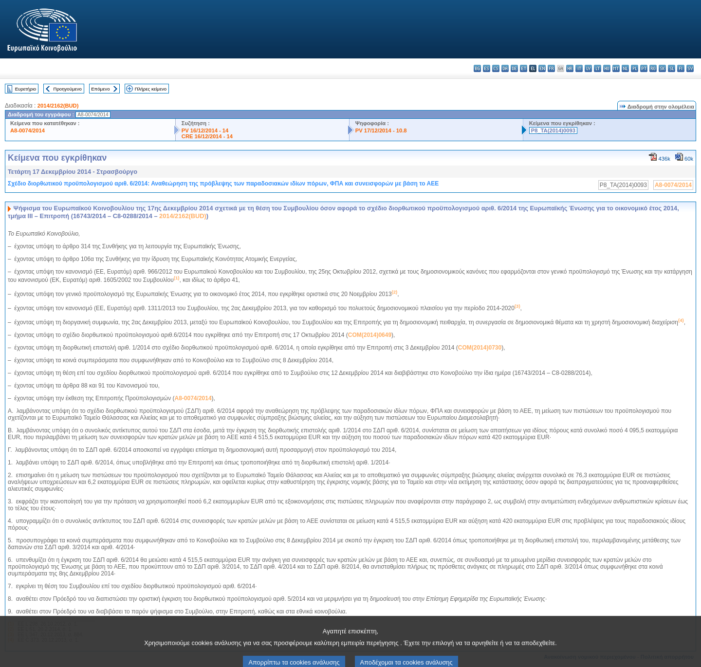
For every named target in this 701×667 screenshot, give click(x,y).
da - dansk (505, 68)
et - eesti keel (523, 68)
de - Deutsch (514, 68)
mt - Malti (616, 68)
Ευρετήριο (25, 89)
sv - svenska (690, 68)
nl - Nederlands (625, 68)
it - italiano (579, 68)
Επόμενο (100, 89)
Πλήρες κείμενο (150, 89)
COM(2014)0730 (479, 347)
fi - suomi (680, 68)
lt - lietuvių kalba (597, 68)
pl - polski (634, 68)
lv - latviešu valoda (588, 68)
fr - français (551, 68)
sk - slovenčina (662, 68)
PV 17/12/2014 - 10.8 (381, 130)
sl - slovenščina (671, 68)
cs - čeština (495, 68)
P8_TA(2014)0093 (553, 130)
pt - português (643, 68)
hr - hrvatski (569, 68)
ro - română (653, 68)
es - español (486, 68)
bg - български (477, 68)
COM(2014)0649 (369, 335)
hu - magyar (606, 68)
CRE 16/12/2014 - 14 (207, 136)
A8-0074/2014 (27, 130)
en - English (542, 68)
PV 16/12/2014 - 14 (205, 130)
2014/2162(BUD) (58, 106)
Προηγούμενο (67, 89)
